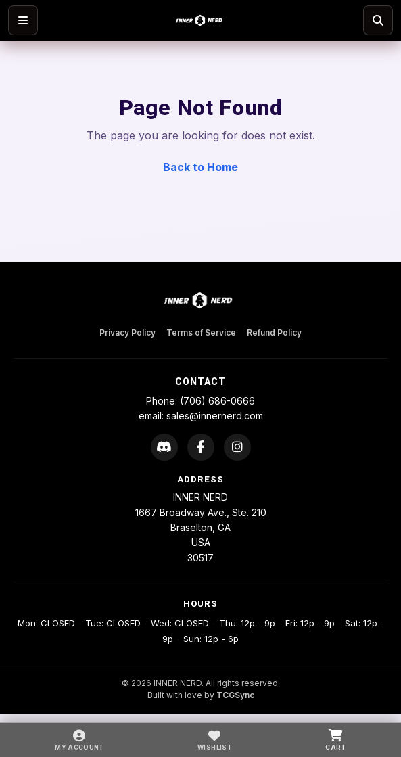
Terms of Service (201, 332)
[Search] (378, 20)
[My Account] (79, 740)
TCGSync (235, 695)
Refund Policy (274, 332)
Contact (200, 381)
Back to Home (200, 167)
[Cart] (335, 740)
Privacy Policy (127, 332)
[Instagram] (237, 447)
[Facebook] (200, 447)
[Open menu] (23, 20)
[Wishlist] (215, 740)
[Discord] (164, 447)
